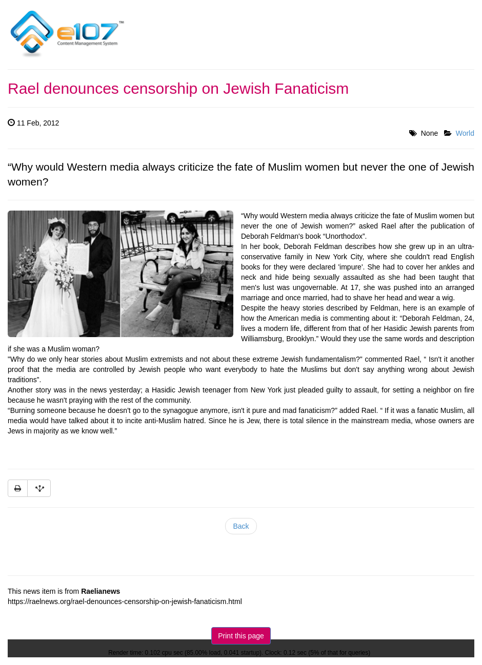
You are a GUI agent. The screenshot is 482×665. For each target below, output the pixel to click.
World (465, 133)
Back (241, 526)
